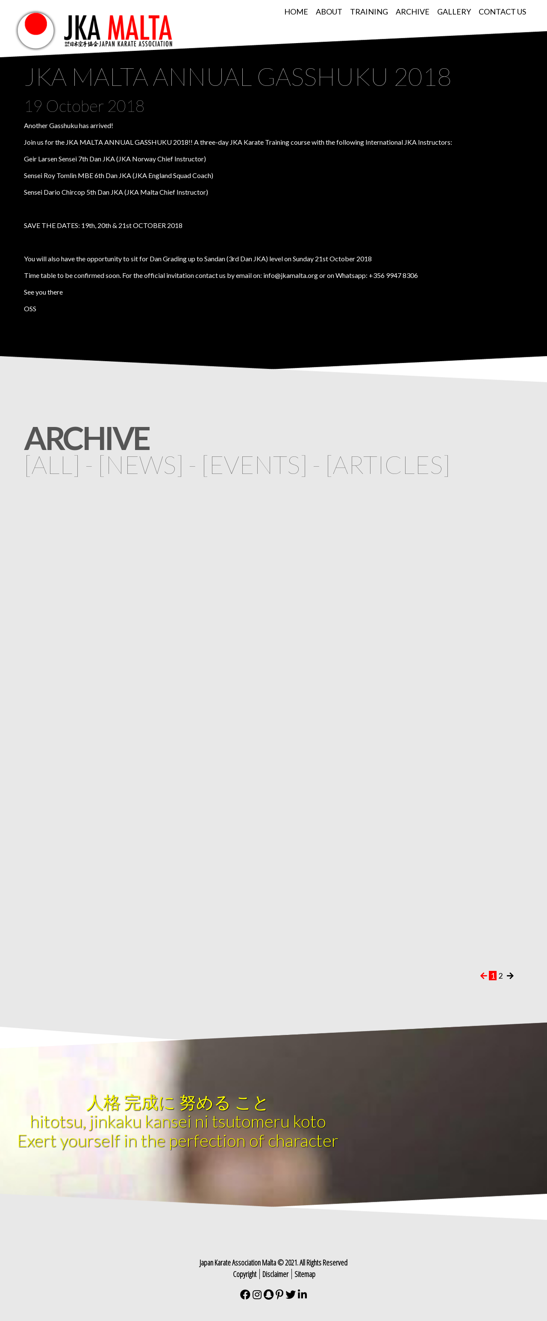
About (329, 11)
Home (296, 11)
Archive (412, 11)
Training (369, 11)
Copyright (244, 1274)
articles (388, 464)
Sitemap (304, 1274)
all (52, 464)
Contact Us (502, 11)
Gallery (454, 11)
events (254, 464)
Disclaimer (275, 1274)
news (141, 464)
